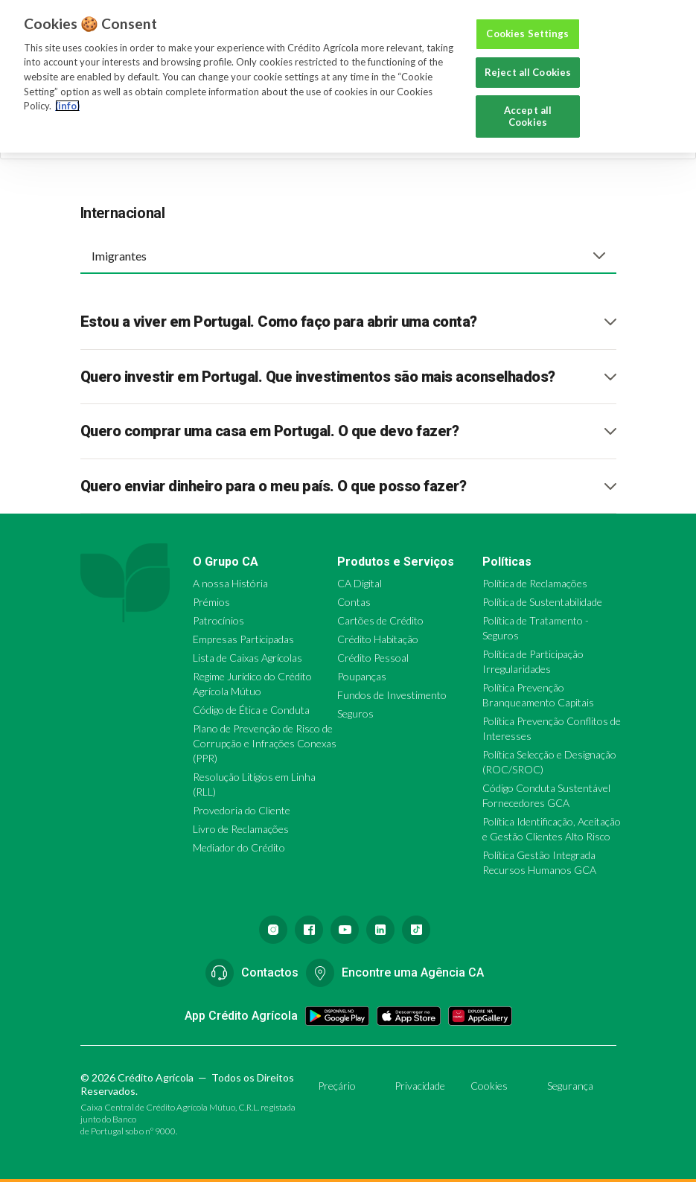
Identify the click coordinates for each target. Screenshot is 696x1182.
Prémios (211, 601)
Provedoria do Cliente (241, 810)
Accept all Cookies (528, 116)
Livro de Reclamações (241, 828)
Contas (354, 601)
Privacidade (420, 1085)
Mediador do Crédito (239, 847)
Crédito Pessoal (373, 657)
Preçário (337, 1085)
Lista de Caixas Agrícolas (247, 657)
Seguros (355, 713)
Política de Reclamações (534, 583)
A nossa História (230, 583)
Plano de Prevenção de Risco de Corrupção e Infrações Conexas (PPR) (264, 743)
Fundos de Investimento (392, 695)
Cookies (489, 1085)
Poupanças (361, 676)
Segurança (570, 1085)
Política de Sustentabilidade (542, 601)
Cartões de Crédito (380, 620)
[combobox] (348, 255)
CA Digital (359, 583)
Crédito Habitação (377, 639)
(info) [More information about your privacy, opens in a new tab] (67, 106)
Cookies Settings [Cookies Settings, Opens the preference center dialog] (527, 33)
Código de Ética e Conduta (251, 709)
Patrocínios (218, 620)
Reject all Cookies (528, 72)
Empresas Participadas (243, 639)
